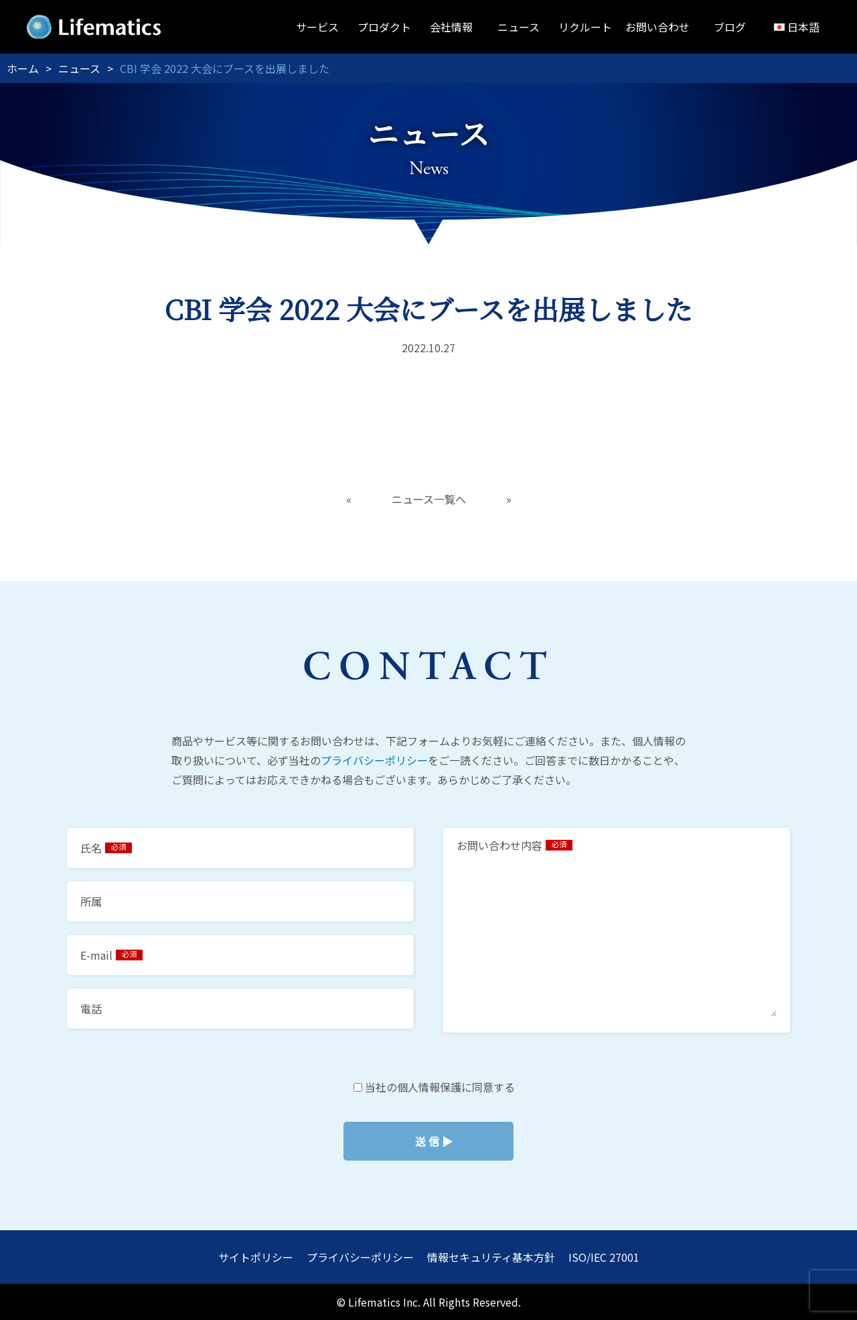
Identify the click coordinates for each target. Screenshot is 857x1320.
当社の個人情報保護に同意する (429, 1141)
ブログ (730, 27)
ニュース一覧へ (429, 499)
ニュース (518, 27)
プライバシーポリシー (374, 760)
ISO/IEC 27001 (603, 1257)
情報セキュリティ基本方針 (491, 1257)
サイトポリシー (255, 1257)
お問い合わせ (657, 27)
